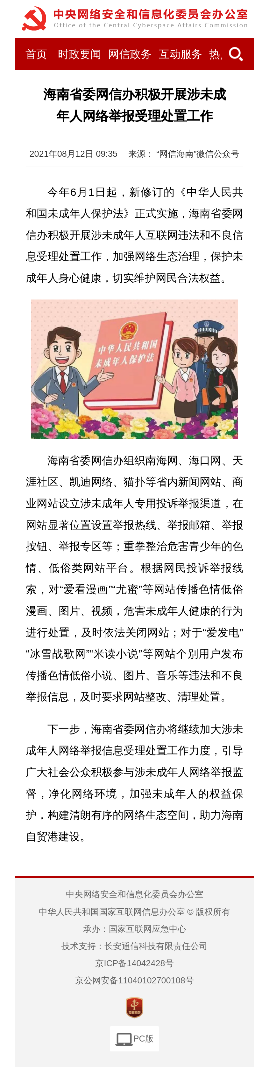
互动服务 (180, 54)
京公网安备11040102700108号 (134, 980)
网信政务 (130, 54)
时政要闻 (79, 54)
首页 (36, 54)
